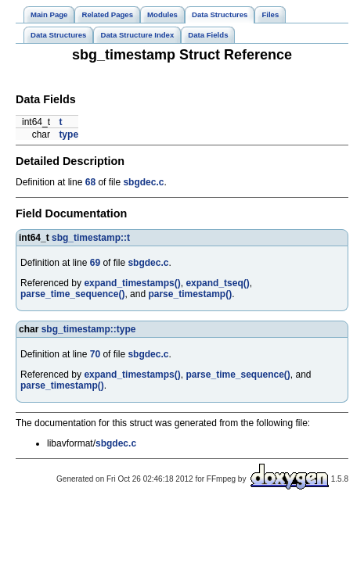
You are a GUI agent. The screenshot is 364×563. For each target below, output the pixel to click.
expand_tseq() (217, 283)
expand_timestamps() (132, 283)
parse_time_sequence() (72, 294)
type (68, 134)
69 (95, 262)
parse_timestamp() (190, 294)
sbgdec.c (143, 182)
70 (95, 354)
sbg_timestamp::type (88, 329)
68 (90, 182)
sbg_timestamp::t (91, 237)
